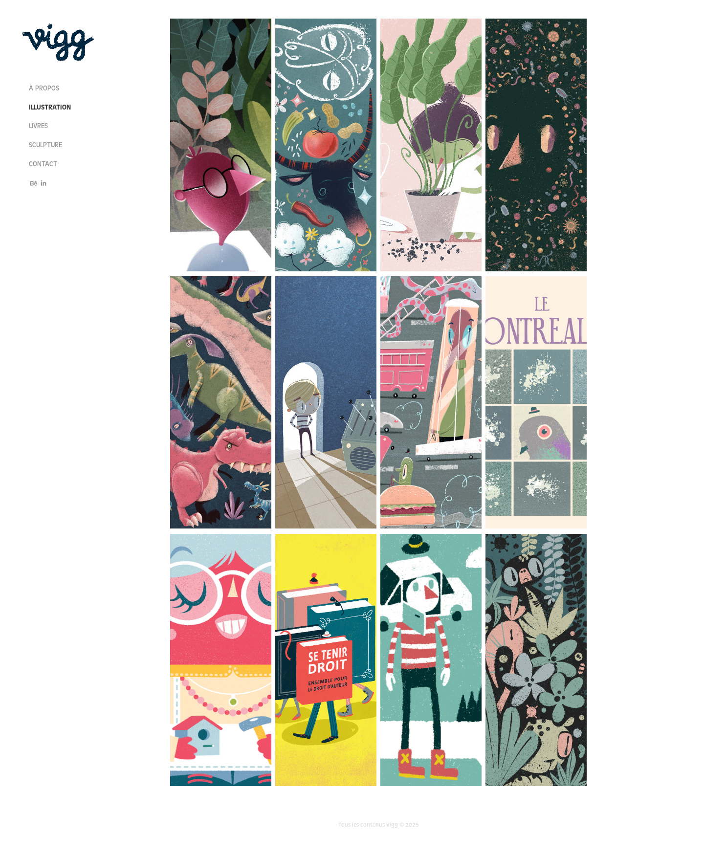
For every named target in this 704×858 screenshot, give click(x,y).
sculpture (45, 145)
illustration (50, 107)
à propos (44, 88)
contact (43, 164)
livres (38, 126)
